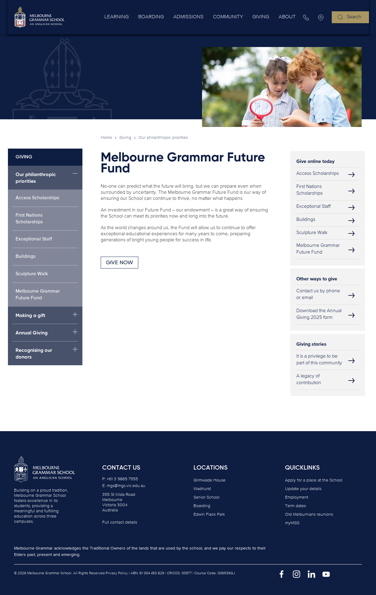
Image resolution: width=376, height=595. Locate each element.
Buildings (25, 256)
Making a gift (30, 315)
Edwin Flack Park (209, 514)
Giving (267, 17)
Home (106, 137)
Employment (296, 497)
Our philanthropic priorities (36, 177)
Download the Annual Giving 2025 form (319, 314)
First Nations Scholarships (29, 219)
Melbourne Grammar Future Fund (38, 295)
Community (239, 17)
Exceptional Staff (34, 239)
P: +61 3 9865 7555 (120, 479)
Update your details (303, 489)
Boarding (172, 17)
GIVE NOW (119, 262)
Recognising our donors (34, 353)
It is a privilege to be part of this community (319, 360)
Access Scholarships (37, 198)
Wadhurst (202, 489)
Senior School (206, 497)
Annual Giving (32, 333)
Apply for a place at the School (313, 480)
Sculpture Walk (32, 274)
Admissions (204, 17)
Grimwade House (209, 480)
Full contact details (119, 522)
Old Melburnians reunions (309, 514)
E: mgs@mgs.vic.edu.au (123, 486)
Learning (142, 17)
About (289, 17)
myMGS (292, 523)
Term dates (295, 506)
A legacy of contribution (308, 379)
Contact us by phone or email (318, 294)
